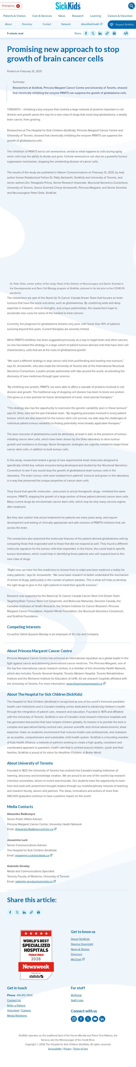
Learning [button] (95, 16)
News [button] (61, 16)
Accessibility (55, 1048)
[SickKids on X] (88, 1019)
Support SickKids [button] (122, 25)
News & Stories (80, 949)
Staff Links (77, 1000)
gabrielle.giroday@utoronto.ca (33, 881)
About (8, 24)
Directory (27, 24)
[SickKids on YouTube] (95, 1019)
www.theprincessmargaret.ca (84, 684)
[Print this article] (114, 33)
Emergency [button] (11, 6)
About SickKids (80, 939)
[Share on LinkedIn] (100, 33)
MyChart (76, 959)
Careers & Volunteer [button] (120, 16)
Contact (47, 24)
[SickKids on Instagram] (74, 1019)
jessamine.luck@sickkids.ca (32, 855)
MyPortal (76, 995)
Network (66, 24)
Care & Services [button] (42, 16)
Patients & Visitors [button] (14, 16)
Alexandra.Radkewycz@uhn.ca (34, 829)
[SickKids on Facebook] (81, 1019)
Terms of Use (80, 1048)
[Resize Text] (126, 33)
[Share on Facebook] (86, 33)
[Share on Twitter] (93, 33)
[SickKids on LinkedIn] (102, 1019)
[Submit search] (131, 5)
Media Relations (17, 1016)
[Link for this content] (107, 33)
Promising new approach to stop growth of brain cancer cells (63, 53)
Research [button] (78, 16)
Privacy (67, 1048)
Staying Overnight (82, 944)
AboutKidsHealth (90, 24)
